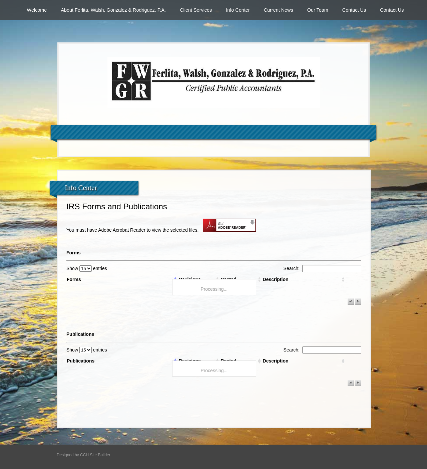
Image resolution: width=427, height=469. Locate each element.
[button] (351, 301)
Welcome (37, 10)
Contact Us (354, 10)
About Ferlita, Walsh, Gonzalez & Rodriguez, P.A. (113, 10)
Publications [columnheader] (80, 361)
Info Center (238, 10)
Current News (278, 10)
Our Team (317, 10)
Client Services (196, 10)
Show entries (86, 268)
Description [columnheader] (276, 279)
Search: (322, 268)
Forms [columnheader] (74, 279)
